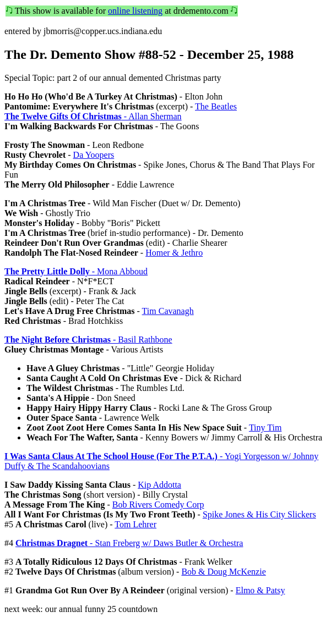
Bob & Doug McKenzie (223, 571)
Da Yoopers (94, 154)
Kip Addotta (159, 484)
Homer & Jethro (174, 252)
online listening (135, 10)
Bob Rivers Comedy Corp (158, 504)
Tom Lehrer (135, 524)
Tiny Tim (265, 427)
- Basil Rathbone (88, 339)
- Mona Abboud (76, 271)
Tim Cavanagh (168, 311)
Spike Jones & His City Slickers (259, 514)
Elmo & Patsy (260, 590)
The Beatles (216, 106)
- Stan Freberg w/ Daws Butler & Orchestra (129, 543)
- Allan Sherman (93, 116)
